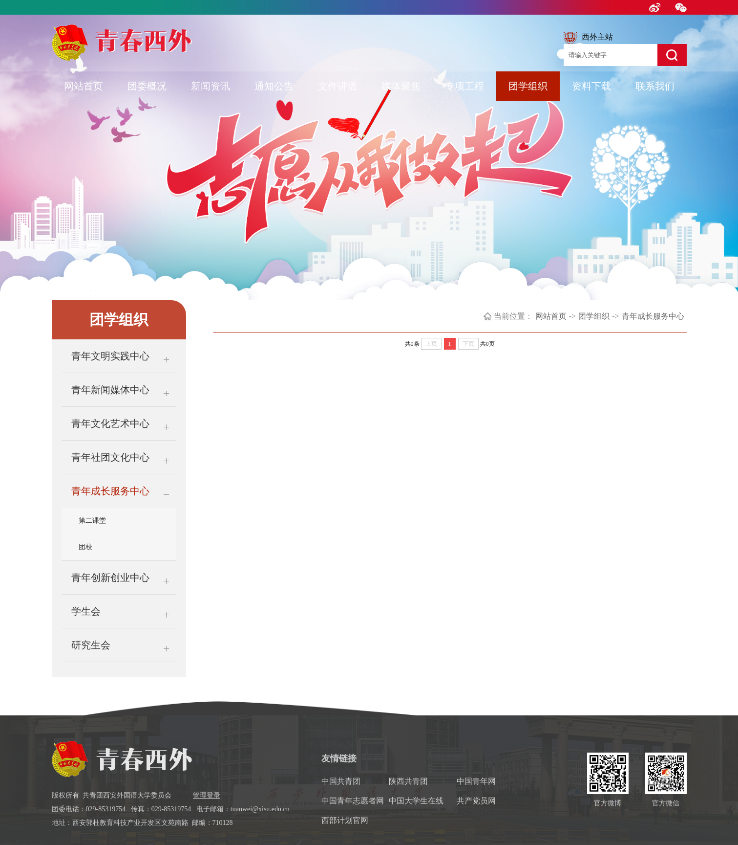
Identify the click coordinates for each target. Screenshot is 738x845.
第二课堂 (92, 520)
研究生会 (90, 645)
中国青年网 (476, 781)
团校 (85, 547)
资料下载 (591, 86)
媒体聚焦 (401, 86)
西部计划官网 (344, 820)
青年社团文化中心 (110, 457)
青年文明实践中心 (110, 356)
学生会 (86, 611)
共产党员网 (476, 801)
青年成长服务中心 (110, 491)
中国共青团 (340, 781)
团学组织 (528, 86)
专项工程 (464, 86)
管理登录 (206, 795)
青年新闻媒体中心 (110, 389)
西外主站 (588, 38)
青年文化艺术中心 (110, 423)
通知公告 (274, 86)
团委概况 (147, 86)
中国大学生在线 (416, 801)
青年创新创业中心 (110, 577)
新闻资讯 (210, 86)
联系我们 (655, 86)
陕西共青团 (408, 781)
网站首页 (83, 86)
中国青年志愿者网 (352, 801)
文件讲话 (337, 86)
